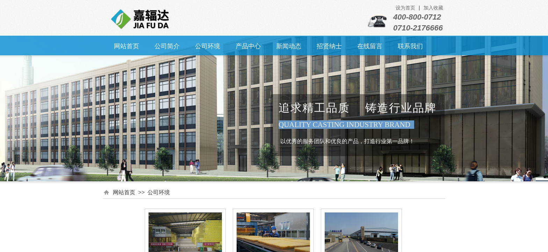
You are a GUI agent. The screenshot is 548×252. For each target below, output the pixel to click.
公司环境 (207, 46)
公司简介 (167, 46)
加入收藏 (433, 7)
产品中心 (248, 46)
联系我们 (410, 46)
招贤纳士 (329, 46)
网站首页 (126, 46)
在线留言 (369, 46)
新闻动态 (288, 46)
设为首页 (405, 7)
